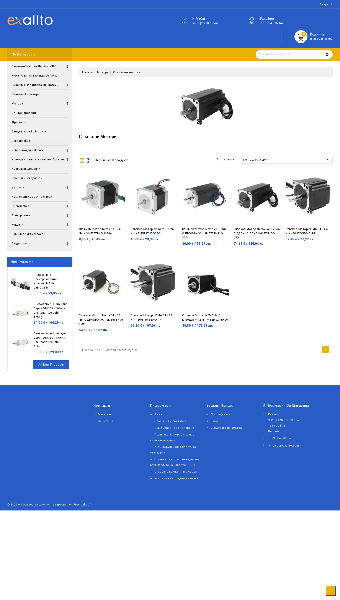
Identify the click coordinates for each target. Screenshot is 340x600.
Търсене (327, 54)
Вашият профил (220, 405)
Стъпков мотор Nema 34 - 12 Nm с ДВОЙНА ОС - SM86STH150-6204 (257, 233)
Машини (40, 225)
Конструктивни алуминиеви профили (40, 159)
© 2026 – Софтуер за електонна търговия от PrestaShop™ (49, 504)
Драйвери (19, 122)
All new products (51, 364)
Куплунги (40, 187)
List (89, 160)
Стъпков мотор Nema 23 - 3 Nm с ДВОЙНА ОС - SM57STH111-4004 (204, 233)
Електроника (40, 215)
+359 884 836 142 (272, 23)
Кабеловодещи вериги (40, 150)
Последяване (220, 414)
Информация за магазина (286, 405)
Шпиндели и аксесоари (28, 234)
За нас (159, 414)
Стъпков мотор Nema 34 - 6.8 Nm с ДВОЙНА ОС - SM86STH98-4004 (101, 320)
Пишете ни (105, 421)
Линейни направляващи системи (40, 85)
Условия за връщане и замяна (176, 478)
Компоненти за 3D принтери (32, 196)
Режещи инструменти (27, 178)
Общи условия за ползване (174, 427)
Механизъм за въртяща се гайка (35, 75)
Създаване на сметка (226, 427)
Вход (214, 421)
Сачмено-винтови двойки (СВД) (40, 66)
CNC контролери (24, 112)
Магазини (105, 414)
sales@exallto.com (205, 23)
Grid (82, 160)
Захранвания (21, 140)
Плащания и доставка (170, 421)
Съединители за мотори (29, 131)
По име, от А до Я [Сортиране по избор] (286, 159)
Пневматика (40, 206)
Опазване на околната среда (175, 471)
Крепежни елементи (26, 168)
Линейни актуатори (26, 94)
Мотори (40, 104)
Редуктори (40, 243)
